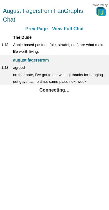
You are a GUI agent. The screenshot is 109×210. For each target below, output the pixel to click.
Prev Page (36, 28)
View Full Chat (68, 28)
